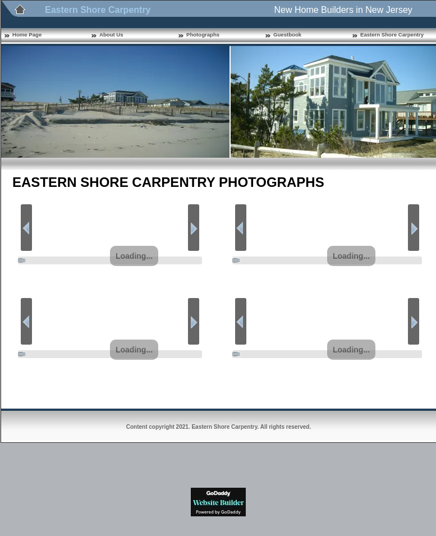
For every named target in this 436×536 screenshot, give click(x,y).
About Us (111, 34)
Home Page (27, 34)
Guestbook (287, 34)
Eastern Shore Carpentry (392, 34)
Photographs (202, 34)
